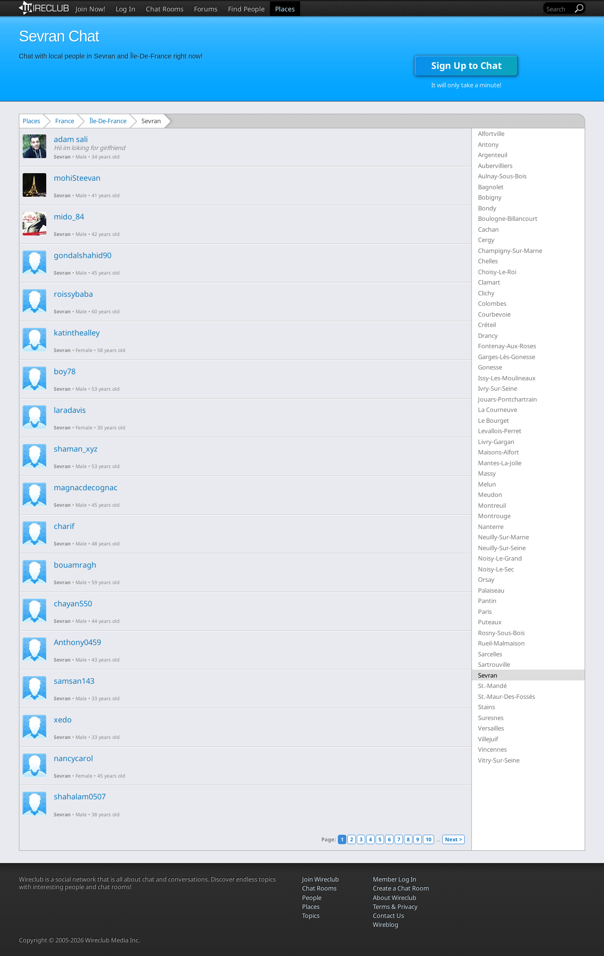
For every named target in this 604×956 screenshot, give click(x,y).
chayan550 (73, 603)
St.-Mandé (492, 685)
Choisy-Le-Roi (497, 272)
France (64, 121)
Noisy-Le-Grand (500, 558)
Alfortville (491, 133)
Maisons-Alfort (498, 452)
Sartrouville (494, 664)
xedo (63, 719)
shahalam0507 (80, 796)
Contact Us (388, 915)
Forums (206, 8)
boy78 (65, 371)
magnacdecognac (85, 487)
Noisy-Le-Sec (496, 569)
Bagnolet (490, 187)
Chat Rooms (165, 8)
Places (285, 8)
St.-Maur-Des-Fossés (506, 696)
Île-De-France (108, 121)
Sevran (62, 156)
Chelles (488, 261)
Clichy (486, 293)
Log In (125, 8)
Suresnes (490, 717)
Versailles (491, 728)
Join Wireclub (320, 879)
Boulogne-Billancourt (507, 218)
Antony (488, 144)
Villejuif (488, 739)
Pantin (487, 600)
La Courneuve (497, 409)
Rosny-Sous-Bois (501, 633)
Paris (485, 611)
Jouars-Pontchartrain (507, 399)
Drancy (488, 335)
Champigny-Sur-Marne (510, 250)
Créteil (487, 324)
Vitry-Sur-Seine (499, 760)
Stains (486, 707)
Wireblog (385, 924)
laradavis (70, 410)
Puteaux (490, 622)
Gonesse (490, 367)
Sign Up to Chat (466, 65)
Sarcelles (490, 654)
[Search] (559, 8)
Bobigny (490, 197)
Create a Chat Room (401, 888)
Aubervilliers (495, 165)
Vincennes (492, 749)
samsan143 (74, 681)
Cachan (488, 229)
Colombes (492, 303)
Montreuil (492, 505)
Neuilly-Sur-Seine (502, 548)
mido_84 (69, 216)
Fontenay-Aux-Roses (507, 346)
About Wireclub (394, 897)
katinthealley (77, 332)
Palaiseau (491, 590)
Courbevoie (494, 314)
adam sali (71, 139)
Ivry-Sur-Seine (497, 388)
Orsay (486, 579)
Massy (487, 473)
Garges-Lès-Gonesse (506, 356)
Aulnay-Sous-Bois (502, 176)
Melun (487, 484)
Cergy (486, 239)
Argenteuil (492, 155)
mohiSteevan (77, 178)
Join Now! (90, 8)
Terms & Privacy (395, 906)
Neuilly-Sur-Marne (503, 537)
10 (428, 839)
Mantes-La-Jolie (499, 463)
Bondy (487, 208)
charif (64, 526)
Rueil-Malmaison (501, 643)
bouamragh (75, 565)
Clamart (489, 282)
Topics (310, 915)
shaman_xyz (76, 448)
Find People (246, 8)
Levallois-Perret (499, 431)
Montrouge (494, 516)
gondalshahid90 (82, 255)
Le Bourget (493, 420)
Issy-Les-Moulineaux (507, 378)
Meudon (490, 494)
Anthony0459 (77, 642)
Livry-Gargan (496, 441)
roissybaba (73, 294)
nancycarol (73, 758)
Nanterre (490, 526)
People (311, 897)
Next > (453, 839)
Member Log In (394, 879)
